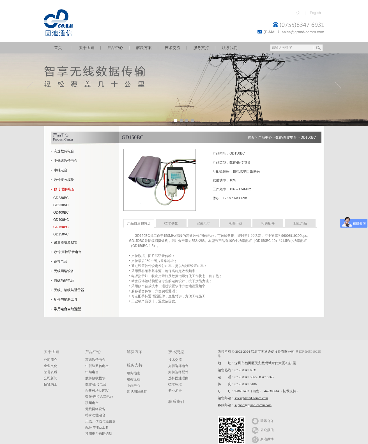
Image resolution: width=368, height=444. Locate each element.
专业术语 (175, 390)
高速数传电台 (64, 151)
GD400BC (61, 212)
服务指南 (133, 373)
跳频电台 (60, 261)
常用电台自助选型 (98, 434)
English (315, 13)
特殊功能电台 (64, 280)
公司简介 (50, 360)
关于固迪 (87, 48)
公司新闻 (50, 378)
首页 (58, 48)
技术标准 (175, 384)
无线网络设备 (64, 271)
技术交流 (172, 48)
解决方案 (144, 48)
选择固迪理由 (178, 378)
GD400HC (61, 220)
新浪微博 (263, 439)
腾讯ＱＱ (262, 420)
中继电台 (60, 170)
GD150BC (61, 227)
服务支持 (201, 48)
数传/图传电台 (64, 189)
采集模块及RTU (65, 242)
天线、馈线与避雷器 (69, 290)
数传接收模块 (64, 180)
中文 (297, 13)
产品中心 (115, 48)
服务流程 (133, 379)
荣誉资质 (50, 372)
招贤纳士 (50, 384)
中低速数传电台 (65, 161)
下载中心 (133, 385)
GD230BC (61, 198)
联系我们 (230, 48)
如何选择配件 (178, 372)
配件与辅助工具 (65, 300)
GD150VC (61, 234)
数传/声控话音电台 (68, 252)
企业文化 (50, 366)
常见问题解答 (137, 392)
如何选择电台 (178, 366)
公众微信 (263, 430)
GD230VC (61, 205)
